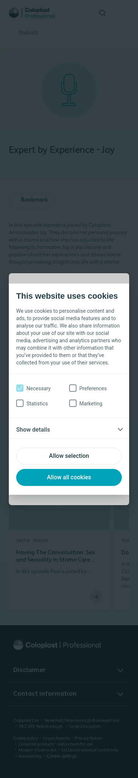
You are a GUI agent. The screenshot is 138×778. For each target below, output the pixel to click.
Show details (33, 429)
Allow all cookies (69, 477)
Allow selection (69, 455)
